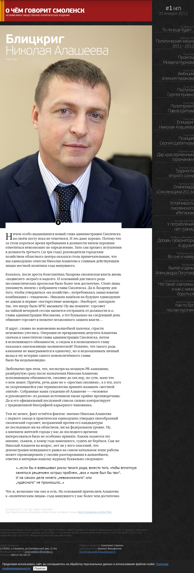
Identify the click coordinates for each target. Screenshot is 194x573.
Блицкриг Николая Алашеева (176, 124)
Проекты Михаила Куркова (178, 60)
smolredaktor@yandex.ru (39, 551)
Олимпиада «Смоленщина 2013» (175, 189)
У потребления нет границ (180, 226)
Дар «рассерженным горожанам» (175, 157)
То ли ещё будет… (178, 30)
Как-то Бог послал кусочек (180, 307)
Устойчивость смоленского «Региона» (182, 208)
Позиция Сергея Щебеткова (177, 141)
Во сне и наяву (181, 256)
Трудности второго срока (181, 173)
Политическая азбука (175, 43)
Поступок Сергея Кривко (180, 92)
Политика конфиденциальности (97, 551)
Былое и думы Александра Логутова (175, 270)
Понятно (40, 568)
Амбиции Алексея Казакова (178, 76)
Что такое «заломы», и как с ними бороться (176, 289)
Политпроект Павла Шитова (181, 108)
